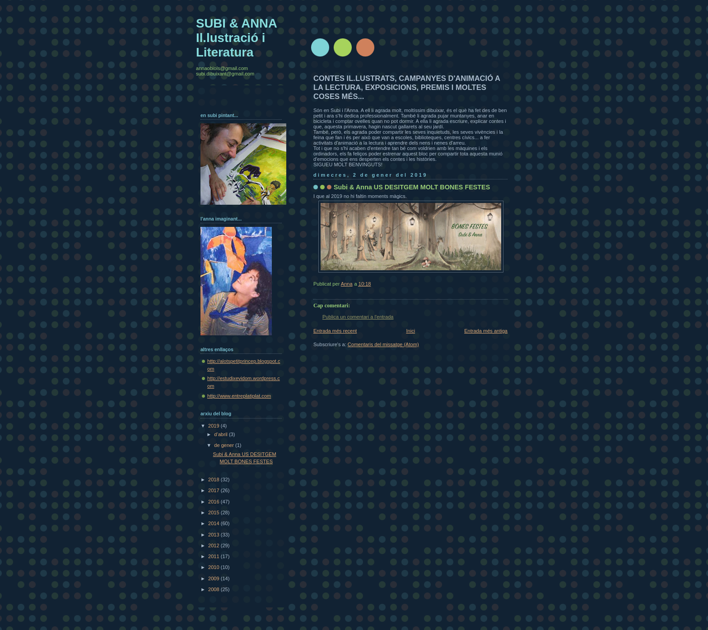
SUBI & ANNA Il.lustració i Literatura (236, 37)
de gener (224, 445)
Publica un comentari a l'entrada (357, 317)
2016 (214, 501)
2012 (214, 545)
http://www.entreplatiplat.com (239, 396)
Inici (410, 331)
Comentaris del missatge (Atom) (383, 344)
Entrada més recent (335, 331)
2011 (214, 556)
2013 (214, 534)
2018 (214, 479)
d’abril (221, 434)
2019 (214, 425)
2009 (214, 578)
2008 (214, 589)
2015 (214, 512)
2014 (214, 523)
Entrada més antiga (486, 331)
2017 (214, 490)
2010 (214, 567)
